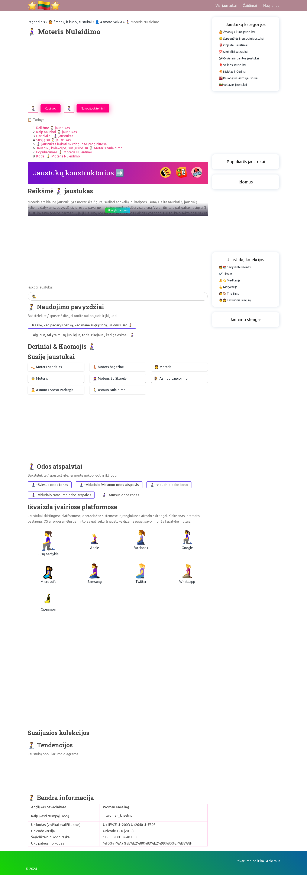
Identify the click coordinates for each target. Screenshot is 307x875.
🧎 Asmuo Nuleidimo (109, 390)
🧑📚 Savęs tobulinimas (235, 267)
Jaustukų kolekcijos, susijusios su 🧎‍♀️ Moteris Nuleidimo (79, 148)
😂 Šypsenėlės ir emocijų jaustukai (241, 38)
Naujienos (271, 5)
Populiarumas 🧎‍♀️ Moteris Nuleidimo (64, 152)
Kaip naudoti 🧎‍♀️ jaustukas (56, 132)
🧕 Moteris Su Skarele (109, 378)
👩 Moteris (162, 367)
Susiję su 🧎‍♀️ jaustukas (53, 140)
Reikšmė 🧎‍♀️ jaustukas (53, 128)
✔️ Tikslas (226, 273)
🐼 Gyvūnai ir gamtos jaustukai (239, 58)
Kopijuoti (50, 108)
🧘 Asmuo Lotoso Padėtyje (52, 390)
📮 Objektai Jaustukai (233, 45)
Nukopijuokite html (93, 108)
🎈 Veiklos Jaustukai (232, 65)
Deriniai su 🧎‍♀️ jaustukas (54, 136)
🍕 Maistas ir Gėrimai (232, 71)
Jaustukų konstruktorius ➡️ (78, 172)
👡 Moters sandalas (46, 367)
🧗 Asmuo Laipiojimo (171, 378)
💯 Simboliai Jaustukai (233, 51)
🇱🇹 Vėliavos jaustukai (233, 84)
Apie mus (273, 861)
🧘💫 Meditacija (229, 280)
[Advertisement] (118, 70)
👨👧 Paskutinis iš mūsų (235, 300)
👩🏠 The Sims (229, 293)
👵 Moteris (39, 378)
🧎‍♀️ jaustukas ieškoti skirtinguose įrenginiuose (71, 144)
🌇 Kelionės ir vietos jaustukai (238, 78)
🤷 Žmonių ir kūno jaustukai (70, 22)
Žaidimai (250, 5)
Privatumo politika (250, 861)
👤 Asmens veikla (108, 22)
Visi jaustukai (226, 5)
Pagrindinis (36, 22)
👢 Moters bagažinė (108, 367)
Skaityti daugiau (117, 210)
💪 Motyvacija (228, 287)
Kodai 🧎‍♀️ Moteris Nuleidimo (58, 156)
